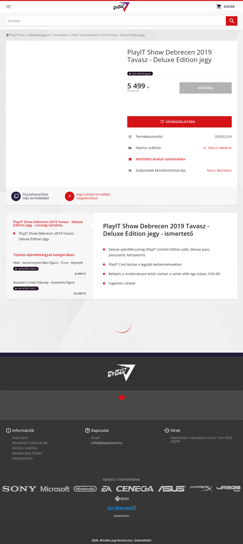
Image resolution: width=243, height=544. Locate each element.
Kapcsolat (20, 437)
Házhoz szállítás (24, 448)
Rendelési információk (29, 443)
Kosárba (205, 88)
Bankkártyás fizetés (27, 453)
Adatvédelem (22, 458)
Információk (23, 430)
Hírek (175, 430)
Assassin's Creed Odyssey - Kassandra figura (44, 282)
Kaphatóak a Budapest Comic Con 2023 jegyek (201, 439)
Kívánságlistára (177, 121)
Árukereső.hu (121, 515)
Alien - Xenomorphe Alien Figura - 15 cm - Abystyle (48, 262)
